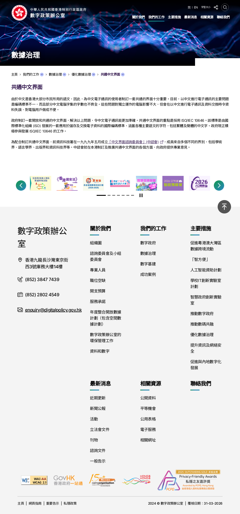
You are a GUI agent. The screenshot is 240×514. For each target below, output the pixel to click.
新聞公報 (97, 408)
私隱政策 (70, 503)
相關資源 (206, 17)
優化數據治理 (84, 74)
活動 (94, 419)
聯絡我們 (223, 17)
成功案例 (148, 274)
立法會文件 (99, 429)
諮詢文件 (97, 450)
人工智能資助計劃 (205, 270)
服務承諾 (97, 301)
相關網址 (148, 440)
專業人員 (97, 270)
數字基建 (148, 264)
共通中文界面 (113, 74)
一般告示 (97, 461)
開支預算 (97, 291)
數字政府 (148, 243)
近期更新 (97, 398)
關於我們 (138, 17)
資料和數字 (99, 351)
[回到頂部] (224, 206)
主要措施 (174, 17)
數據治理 (57, 74)
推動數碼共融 (202, 324)
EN (196, 7)
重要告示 (52, 503)
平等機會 (148, 408)
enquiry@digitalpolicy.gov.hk (53, 310)
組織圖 (96, 243)
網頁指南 (35, 503)
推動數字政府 (202, 313)
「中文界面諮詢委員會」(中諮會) (133, 142)
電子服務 (148, 429)
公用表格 (148, 419)
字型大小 (205, 7)
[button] (21, 185)
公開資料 (148, 398)
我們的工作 (156, 17)
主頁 (20, 503)
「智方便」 (200, 259)
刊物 (94, 440)
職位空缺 (97, 280)
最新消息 (190, 17)
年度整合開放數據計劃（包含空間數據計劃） (105, 318)
